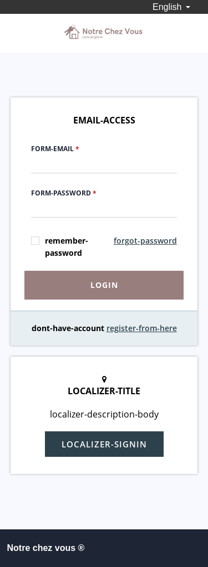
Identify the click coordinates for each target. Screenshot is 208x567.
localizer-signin (104, 444)
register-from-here (141, 328)
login (104, 285)
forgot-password (145, 240)
